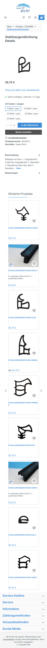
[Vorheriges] (6, 391)
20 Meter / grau (31, 114)
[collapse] (43, 615)
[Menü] (6, 17)
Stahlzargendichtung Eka (21, 445)
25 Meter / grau (13, 119)
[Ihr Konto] (35, 17)
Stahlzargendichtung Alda (22, 318)
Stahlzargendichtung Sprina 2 (23, 404)
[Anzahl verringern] (7, 125)
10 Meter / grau (30, 108)
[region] (23, 64)
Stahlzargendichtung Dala (22, 535)
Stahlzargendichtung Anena (22, 360)
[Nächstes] (41, 391)
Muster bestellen (23, 132)
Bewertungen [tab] (23, 173)
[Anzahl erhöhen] (14, 125)
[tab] (23, 162)
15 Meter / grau (13, 114)
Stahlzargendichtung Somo (22, 577)
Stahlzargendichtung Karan (23, 228)
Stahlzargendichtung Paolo (22, 271)
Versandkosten (9, 639)
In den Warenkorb (29, 125)
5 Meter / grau (13, 108)
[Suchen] (23, 17)
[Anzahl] (11, 125)
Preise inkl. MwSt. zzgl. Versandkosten (22, 90)
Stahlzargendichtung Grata (22, 488)
